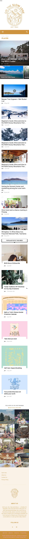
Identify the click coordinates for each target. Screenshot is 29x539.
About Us (4, 475)
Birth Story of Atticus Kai (12, 263)
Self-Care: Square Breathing (13, 368)
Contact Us (4, 477)
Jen (2, 63)
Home (3, 36)
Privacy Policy (5, 479)
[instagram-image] (7, 416)
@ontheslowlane (14, 407)
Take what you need (10, 339)
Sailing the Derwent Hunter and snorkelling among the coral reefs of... (13, 188)
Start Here (4, 472)
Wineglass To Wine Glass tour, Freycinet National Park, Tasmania (14, 233)
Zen (2, 125)
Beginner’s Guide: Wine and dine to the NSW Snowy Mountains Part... (14, 122)
